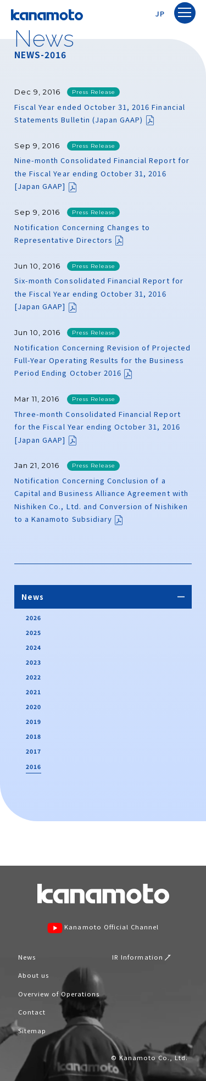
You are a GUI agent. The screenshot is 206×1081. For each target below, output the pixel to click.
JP (160, 13)
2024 (33, 647)
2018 (33, 736)
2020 (33, 707)
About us (33, 975)
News (27, 956)
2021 (33, 692)
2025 (33, 632)
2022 (33, 677)
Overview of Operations (59, 993)
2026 (33, 618)
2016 (33, 766)
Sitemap (32, 1030)
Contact (32, 1011)
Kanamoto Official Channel (103, 927)
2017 (33, 751)
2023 (33, 662)
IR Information (141, 956)
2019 (33, 721)
